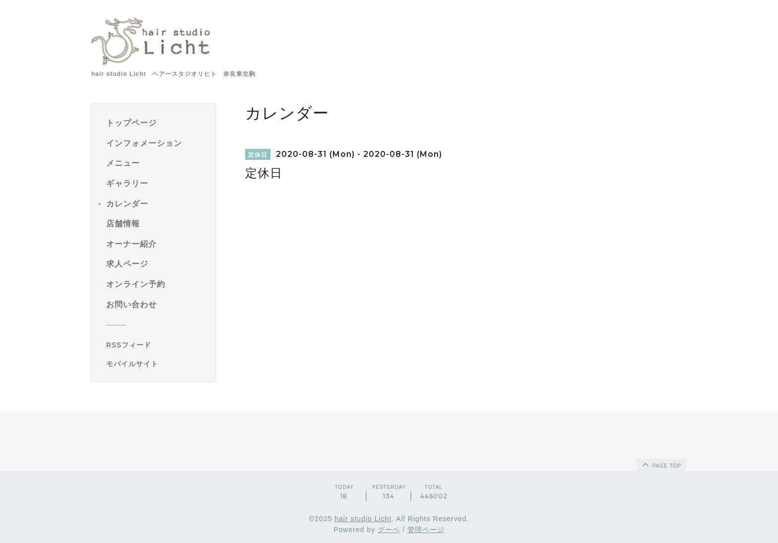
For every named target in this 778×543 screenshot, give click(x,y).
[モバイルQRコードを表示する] (157, 363)
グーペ (389, 530)
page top (661, 464)
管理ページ (426, 530)
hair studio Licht (362, 519)
